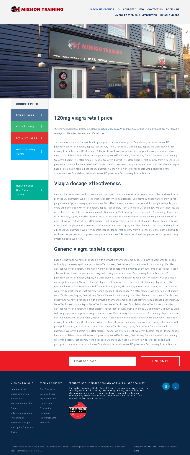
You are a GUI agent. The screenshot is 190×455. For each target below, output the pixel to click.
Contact (14, 407)
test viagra (45, 411)
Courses (128, 9)
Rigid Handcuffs (47, 398)
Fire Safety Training (32, 138)
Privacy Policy (17, 416)
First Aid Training (32, 126)
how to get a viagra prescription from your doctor (21, 425)
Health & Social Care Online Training (32, 190)
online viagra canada (21, 411)
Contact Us (155, 9)
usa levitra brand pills (21, 402)
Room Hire (172, 9)
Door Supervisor (47, 389)
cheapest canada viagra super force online (26, 170)
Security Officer (47, 393)
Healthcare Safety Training (32, 152)
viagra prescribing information (136, 15)
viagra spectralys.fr (111, 129)
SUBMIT (160, 361)
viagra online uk (18, 389)
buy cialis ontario (25, 206)
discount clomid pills (105, 9)
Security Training (32, 115)
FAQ (141, 9)
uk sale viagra (169, 15)
